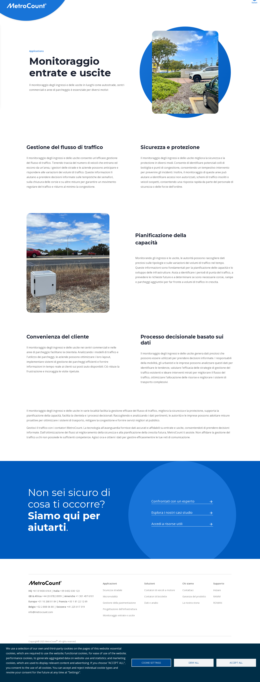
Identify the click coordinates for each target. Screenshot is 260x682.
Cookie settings (151, 662)
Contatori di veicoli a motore (159, 602)
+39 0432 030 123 (70, 603)
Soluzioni (149, 6)
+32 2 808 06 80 (45, 619)
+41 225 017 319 (76, 619)
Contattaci (238, 6)
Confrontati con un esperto (173, 513)
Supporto (190, 6)
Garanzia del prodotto (194, 608)
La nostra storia (190, 615)
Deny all (194, 662)
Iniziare (217, 602)
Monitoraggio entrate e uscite (119, 627)
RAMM (217, 608)
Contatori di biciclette (155, 608)
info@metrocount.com (41, 624)
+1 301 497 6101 (85, 608)
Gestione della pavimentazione (119, 615)
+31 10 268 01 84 (46, 613)
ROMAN (217, 615)
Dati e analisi (151, 615)
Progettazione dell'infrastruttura (120, 621)
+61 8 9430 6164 (42, 603)
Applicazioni (169, 6)
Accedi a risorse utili (166, 536)
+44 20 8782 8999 (52, 608)
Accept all (236, 662)
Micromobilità (110, 608)
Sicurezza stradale (112, 602)
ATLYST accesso (213, 6)
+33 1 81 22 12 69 (77, 613)
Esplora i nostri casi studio (172, 525)
